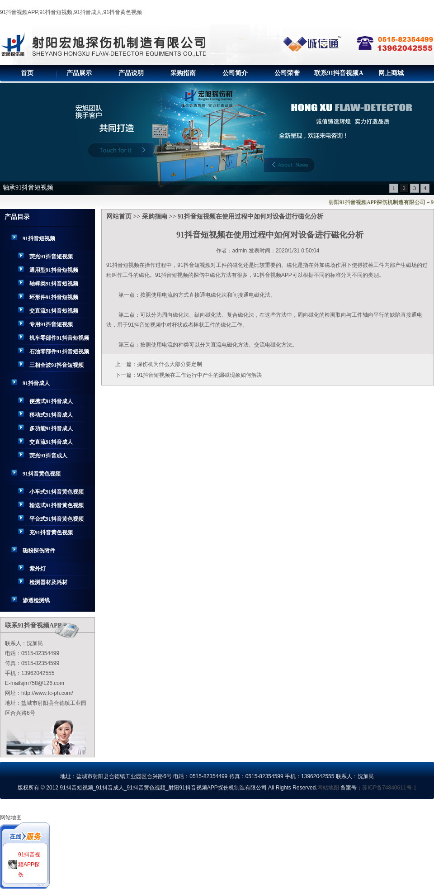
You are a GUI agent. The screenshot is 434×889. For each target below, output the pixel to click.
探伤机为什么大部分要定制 (169, 364)
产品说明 (131, 73)
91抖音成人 (36, 383)
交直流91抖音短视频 (53, 311)
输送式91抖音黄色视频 (56, 505)
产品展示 (79, 73)
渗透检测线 (36, 600)
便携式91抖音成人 (51, 401)
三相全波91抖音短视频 (56, 365)
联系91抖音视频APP (338, 75)
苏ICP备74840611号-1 (389, 787)
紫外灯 (37, 569)
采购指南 (183, 73)
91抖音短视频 (39, 238)
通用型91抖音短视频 (53, 270)
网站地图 (328, 787)
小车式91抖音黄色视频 (56, 492)
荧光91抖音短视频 (51, 256)
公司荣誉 (287, 73)
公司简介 (235, 73)
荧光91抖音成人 (48, 455)
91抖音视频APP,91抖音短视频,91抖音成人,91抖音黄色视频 (71, 12)
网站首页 (119, 216)
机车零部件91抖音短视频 (59, 338)
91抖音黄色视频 (42, 474)
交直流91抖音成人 (51, 442)
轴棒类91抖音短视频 (53, 283)
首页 (27, 73)
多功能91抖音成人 (51, 428)
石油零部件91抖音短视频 (59, 351)
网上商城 (391, 73)
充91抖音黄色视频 (51, 532)
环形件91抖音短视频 (53, 297)
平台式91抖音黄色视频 (56, 519)
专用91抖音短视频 (51, 324)
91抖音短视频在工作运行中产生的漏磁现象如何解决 (199, 375)
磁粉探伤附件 (39, 550)
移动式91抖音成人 (51, 415)
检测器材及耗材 (48, 582)
